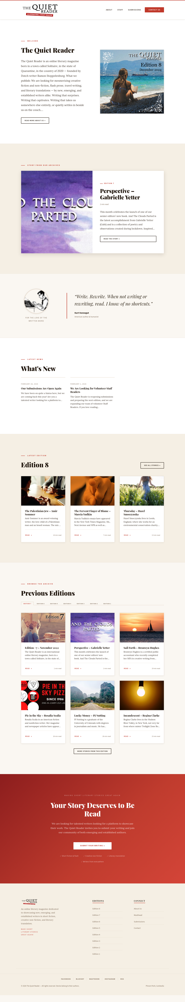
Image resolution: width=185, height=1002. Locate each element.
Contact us (154, 9)
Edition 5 (65, 606)
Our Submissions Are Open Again (41, 389)
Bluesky (80, 986)
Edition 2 (119, 606)
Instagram (110, 986)
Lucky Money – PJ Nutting (89, 720)
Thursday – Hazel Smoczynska (134, 514)
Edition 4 (83, 606)
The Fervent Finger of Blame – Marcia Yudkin (92, 514)
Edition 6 (47, 606)
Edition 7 (109, 184)
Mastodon (94, 986)
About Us (138, 915)
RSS (122, 986)
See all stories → (151, 466)
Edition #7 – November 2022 (42, 651)
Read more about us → (37, 121)
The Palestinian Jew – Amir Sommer (41, 514)
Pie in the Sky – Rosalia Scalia (43, 720)
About (109, 9)
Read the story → (113, 240)
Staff (120, 9)
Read (27, 537)
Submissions (134, 9)
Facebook (66, 986)
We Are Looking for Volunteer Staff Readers (91, 391)
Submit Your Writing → (92, 852)
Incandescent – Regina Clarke (141, 720)
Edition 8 (96, 915)
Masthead (138, 921)
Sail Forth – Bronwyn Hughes (141, 651)
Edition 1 (137, 606)
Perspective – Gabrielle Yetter (120, 194)
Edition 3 (101, 606)
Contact (137, 934)
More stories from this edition (92, 757)
